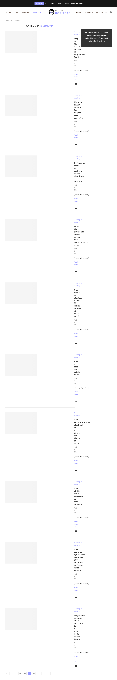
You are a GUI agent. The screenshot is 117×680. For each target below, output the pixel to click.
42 (34, 674)
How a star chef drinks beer (77, 368)
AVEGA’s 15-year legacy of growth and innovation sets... (71, 3)
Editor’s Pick (101, 12)
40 (25, 674)
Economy (37, 12)
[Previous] (46, 3)
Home (7, 21)
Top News (8, 12)
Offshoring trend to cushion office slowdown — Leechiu (79, 172)
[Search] (111, 12)
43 (38, 674)
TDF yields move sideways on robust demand (78, 496)
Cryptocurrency (23, 12)
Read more (76, 76)
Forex (78, 12)
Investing (89, 12)
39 (20, 674)
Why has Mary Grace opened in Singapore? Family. (79, 47)
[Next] (48, 3)
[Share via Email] (76, 84)
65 (48, 674)
